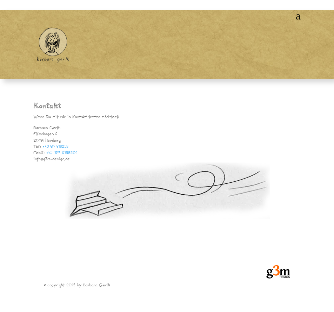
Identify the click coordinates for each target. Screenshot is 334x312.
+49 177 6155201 (61, 153)
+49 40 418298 (55, 147)
